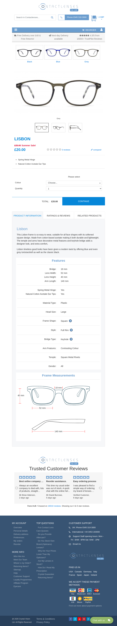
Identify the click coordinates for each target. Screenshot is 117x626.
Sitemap (17, 570)
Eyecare (17, 586)
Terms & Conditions (45, 619)
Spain (79, 575)
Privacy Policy (43, 622)
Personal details (21, 531)
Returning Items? (21, 566)
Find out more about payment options (85, 606)
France (72, 575)
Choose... (52, 183)
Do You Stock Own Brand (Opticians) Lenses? (45, 544)
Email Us (77, 544)
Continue (83, 201)
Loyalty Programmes (23, 580)
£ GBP (101, 17)
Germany (87, 571)
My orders (18, 541)
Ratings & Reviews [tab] (58, 215)
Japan (86, 575)
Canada (78, 571)
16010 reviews (54, 506)
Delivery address (21, 534)
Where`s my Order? (22, 563)
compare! (96, 150)
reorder (89, 30)
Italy (95, 571)
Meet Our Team (20, 560)
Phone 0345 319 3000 (77, 17)
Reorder (17, 544)
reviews (66, 150)
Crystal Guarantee (46, 574)
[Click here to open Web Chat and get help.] (101, 620)
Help (16, 573)
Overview (18, 527)
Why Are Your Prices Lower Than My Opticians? (46, 554)
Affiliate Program (21, 583)
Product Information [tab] (27, 215)
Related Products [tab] (89, 215)
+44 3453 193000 (92, 532)
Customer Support (22, 576)
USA (71, 571)
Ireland (94, 575)
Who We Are (19, 556)
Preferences (19, 537)
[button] (15, 29)
